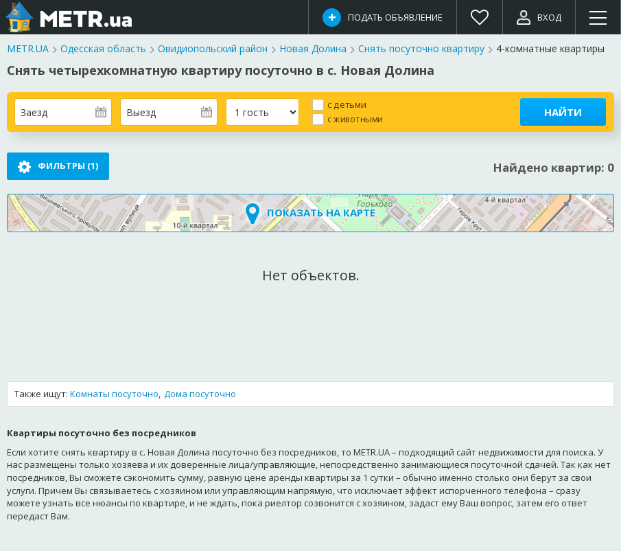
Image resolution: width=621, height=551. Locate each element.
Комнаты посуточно (114, 394)
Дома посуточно (200, 394)
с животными (355, 118)
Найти (563, 112)
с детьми (346, 104)
